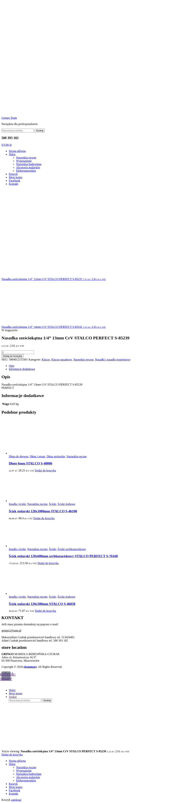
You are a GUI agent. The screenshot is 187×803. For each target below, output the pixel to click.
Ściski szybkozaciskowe (72, 549)
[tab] (97, 365)
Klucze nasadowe (61, 359)
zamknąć (16, 799)
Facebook (14, 180)
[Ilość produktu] (17, 352)
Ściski (52, 504)
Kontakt (13, 183)
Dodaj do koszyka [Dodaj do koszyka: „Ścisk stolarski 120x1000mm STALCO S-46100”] (44, 518)
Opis (11, 365)
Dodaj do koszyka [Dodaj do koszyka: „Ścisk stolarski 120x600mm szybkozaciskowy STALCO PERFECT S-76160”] (48, 563)
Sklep (12, 154)
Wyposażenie (24, 160)
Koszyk (13, 174)
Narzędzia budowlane (28, 164)
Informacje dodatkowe (22, 369)
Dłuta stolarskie (56, 456)
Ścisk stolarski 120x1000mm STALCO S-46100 (43, 511)
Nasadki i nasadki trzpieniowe (112, 359)
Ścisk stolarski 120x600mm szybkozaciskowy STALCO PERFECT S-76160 (63, 556)
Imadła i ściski (17, 504)
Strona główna (17, 151)
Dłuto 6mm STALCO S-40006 (30, 463)
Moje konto (15, 177)
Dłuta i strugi (37, 456)
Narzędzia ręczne (26, 157)
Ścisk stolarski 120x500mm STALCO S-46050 (42, 604)
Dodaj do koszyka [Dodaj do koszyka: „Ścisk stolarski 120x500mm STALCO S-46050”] (45, 610)
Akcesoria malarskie (28, 167)
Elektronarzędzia (26, 170)
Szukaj (39, 130)
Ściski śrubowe (66, 504)
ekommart (30, 666)
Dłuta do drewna (18, 456)
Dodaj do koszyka (12, 356)
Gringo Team (9, 117)
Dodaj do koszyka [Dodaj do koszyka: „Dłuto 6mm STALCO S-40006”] (45, 470)
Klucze (46, 359)
